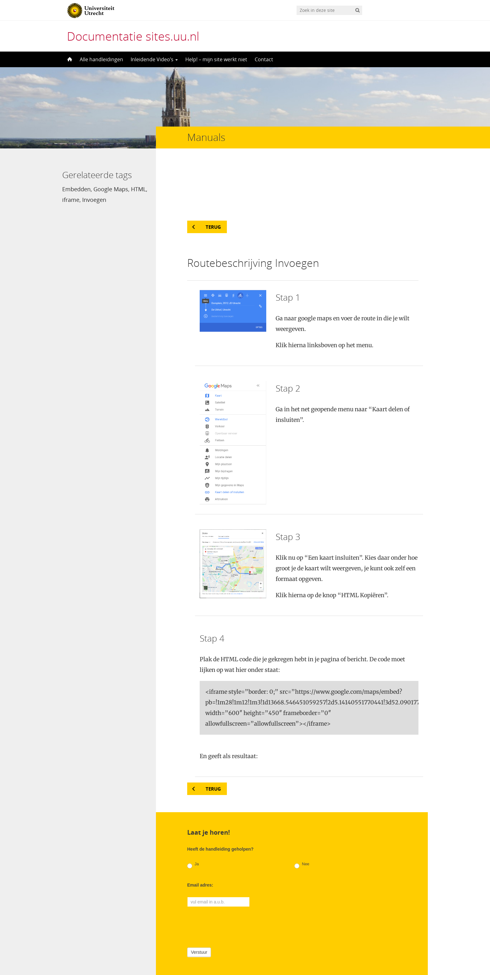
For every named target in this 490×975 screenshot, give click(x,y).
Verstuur (199, 898)
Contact (264, 59)
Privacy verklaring (400, 948)
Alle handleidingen (101, 59)
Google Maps (110, 189)
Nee (301, 811)
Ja (193, 811)
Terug (213, 173)
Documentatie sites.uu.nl (133, 36)
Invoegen (94, 199)
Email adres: (200, 831)
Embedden (76, 189)
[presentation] (234, 872)
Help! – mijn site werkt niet (216, 59)
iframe (70, 199)
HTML (138, 189)
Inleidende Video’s (154, 59)
